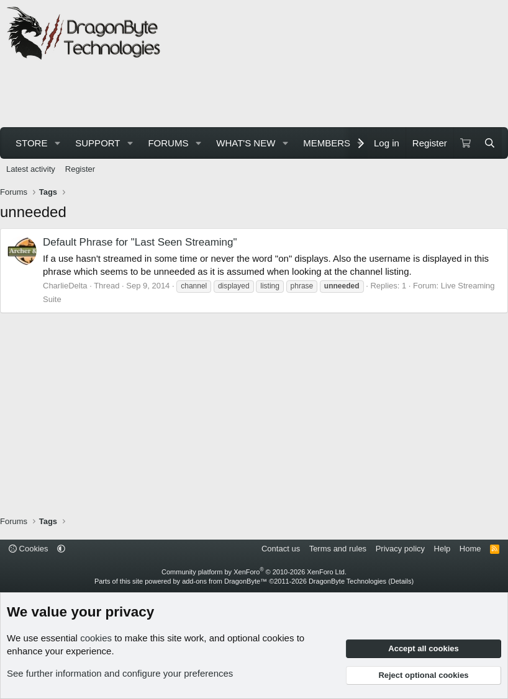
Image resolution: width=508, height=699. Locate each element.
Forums (168, 143)
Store (31, 143)
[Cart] (465, 143)
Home (470, 548)
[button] (57, 143)
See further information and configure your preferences (120, 673)
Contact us (280, 548)
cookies (96, 638)
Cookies (28, 548)
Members (326, 143)
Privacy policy (400, 548)
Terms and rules (337, 548)
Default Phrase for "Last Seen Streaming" (140, 242)
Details (401, 581)
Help (442, 548)
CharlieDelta (65, 285)
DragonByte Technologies (347, 581)
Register (80, 169)
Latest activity (30, 169)
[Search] (490, 143)
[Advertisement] (232, 95)
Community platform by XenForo (254, 572)
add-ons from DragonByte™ (224, 581)
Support (97, 143)
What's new (245, 143)
